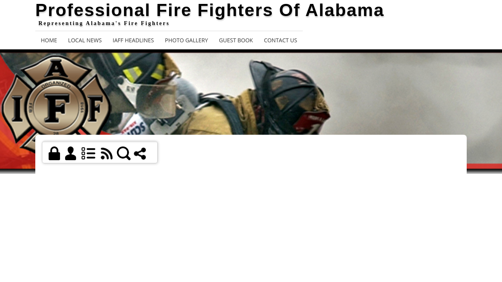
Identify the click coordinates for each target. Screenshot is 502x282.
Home (49, 40)
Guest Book (236, 40)
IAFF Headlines (133, 40)
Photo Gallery (186, 40)
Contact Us (280, 40)
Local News (85, 40)
